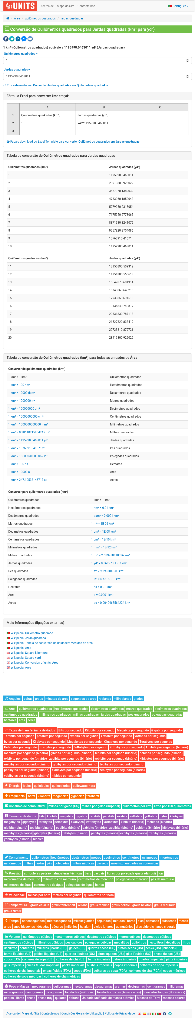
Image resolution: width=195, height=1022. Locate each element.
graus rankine (99, 905)
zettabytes (93, 822)
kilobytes (176, 816)
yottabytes (110, 822)
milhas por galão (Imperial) (101, 806)
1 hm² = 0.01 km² (102, 508)
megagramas (41, 986)
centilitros (27, 948)
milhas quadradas (86, 714)
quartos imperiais (151, 959)
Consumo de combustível (25, 806)
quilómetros (40, 858)
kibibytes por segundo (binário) (162, 759)
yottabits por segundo (150, 736)
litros (186, 942)
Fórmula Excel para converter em (38, 96)
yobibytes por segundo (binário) (26, 776)
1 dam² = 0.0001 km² (105, 515)
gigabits (81, 816)
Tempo (12, 921)
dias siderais (145, 927)
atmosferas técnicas (67, 873)
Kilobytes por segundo (49, 742)
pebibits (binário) (68, 828)
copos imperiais (126, 965)
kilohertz (44, 796)
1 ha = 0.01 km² (101, 587)
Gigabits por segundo (166, 730)
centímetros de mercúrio (95, 879)
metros (96, 858)
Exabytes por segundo (55, 747)
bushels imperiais (99, 965)
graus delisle (121, 905)
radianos (105, 699)
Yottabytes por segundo (126, 747)
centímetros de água (48, 885)
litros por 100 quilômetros (172, 806)
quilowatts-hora (84, 786)
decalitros (173, 942)
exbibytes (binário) (133, 833)
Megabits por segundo (133, 730)
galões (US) (77, 948)
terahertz (92, 796)
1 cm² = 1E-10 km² (103, 539)
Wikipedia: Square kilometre (29, 652)
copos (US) (12, 959)
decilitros (10, 948)
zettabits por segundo (116, 736)
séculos (57, 927)
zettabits (136, 816)
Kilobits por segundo (99, 730)
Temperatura (16, 905)
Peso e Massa (17, 986)
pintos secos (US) (130, 948)
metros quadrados (139, 709)
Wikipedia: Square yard (26, 657)
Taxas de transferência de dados (30, 730)
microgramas (13, 992)
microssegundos (59, 921)
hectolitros (156, 942)
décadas (43, 927)
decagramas (103, 986)
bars (88, 873)
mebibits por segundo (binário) (26, 753)
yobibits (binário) (148, 828)
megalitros (121, 942)
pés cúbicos (73, 942)
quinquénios (124, 927)
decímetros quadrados (171, 709)
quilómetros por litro (137, 806)
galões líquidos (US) (48, 954)
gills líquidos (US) (138, 954)
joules (27, 786)
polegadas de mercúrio (132, 879)
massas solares (174, 998)
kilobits (52, 816)
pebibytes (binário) (104, 833)
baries (99, 885)
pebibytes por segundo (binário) (26, 770)
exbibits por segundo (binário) (25, 759)
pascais (99, 873)
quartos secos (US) (101, 948)
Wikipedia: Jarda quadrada (28, 638)
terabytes (45, 822)
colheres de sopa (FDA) (110, 971)
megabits (66, 816)
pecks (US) (153, 948)
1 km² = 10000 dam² (21, 392)
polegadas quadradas (167, 714)
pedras (9, 998)
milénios (71, 927)
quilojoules (41, 786)
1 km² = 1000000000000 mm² (28, 424)
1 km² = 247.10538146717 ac (27, 479)
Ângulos (13, 699)
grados (138, 699)
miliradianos (122, 699)
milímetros (149, 858)
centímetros (131, 858)
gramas (120, 986)
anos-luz (116, 863)
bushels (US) (172, 948)
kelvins (82, 905)
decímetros (112, 858)
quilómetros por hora (99, 895)
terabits (95, 816)
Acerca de (47, 6)
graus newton (142, 905)
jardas (40, 863)
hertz (31, 796)
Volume (12, 937)
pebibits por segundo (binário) (161, 753)
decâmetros (80, 858)
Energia (12, 786)
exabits (122, 816)
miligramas (176, 986)
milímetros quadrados (55, 714)
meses (183, 921)
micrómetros (169, 858)
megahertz (60, 796)
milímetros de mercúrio (59, 879)
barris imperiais (99, 959)
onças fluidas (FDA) (57, 971)
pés (49, 863)
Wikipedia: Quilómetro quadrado (32, 633)
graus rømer (13, 911)
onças (31, 998)
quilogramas (62, 986)
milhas (28, 863)
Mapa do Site (65, 6)
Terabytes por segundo (155, 742)
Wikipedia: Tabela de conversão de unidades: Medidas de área (52, 643)
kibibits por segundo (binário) (167, 747)
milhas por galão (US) (63, 806)
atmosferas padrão (37, 873)
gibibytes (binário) (47, 833)
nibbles (38, 839)
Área (17, 18)
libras (20, 998)
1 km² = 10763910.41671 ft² (27, 448)
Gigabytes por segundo (120, 742)
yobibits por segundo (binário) (116, 759)
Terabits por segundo (19, 736)
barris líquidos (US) (18, 954)
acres (31, 720)
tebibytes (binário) (76, 833)
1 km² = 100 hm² (19, 385)
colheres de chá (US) (71, 959)
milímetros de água (18, 885)
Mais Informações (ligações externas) (35, 623)
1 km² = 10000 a (19, 472)
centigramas (156, 986)
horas (131, 921)
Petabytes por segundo (20, 747)
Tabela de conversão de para (61, 156)
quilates (60, 998)
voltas (28, 699)
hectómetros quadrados (71, 709)
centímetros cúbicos (18, 942)
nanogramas (34, 992)
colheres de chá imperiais (22, 971)
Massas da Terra (149, 998)
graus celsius (39, 905)
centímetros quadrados (20, 714)
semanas (152, 921)
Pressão (13, 873)
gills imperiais (14, 965)
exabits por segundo (83, 736)
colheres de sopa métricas (23, 976)
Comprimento (16, 858)
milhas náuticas (83, 863)
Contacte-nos (86, 6)
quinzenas (169, 921)
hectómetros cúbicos (69, 937)
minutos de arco (56, 699)
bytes (163, 816)
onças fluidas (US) (167, 954)
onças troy (45, 998)
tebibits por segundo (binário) (116, 753)
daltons (74, 998)
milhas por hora (39, 895)
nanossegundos (33, 921)
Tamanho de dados (20, 816)
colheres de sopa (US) (38, 959)
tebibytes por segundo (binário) (122, 764)
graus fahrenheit (63, 905)
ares (22, 720)
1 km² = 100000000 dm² (24, 408)
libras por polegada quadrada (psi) (131, 873)
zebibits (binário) (121, 828)
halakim (85, 927)
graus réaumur (164, 905)
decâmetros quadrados (107, 709)
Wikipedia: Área (21, 648)
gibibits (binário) (15, 828)
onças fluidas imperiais (42, 965)
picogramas (54, 992)
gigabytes (29, 822)
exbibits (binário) (95, 828)
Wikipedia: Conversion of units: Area (34, 662)
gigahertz (77, 796)
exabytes (77, 822)
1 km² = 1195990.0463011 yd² (28, 440)
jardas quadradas (71, 18)
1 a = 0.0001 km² (102, 595)
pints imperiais (176, 959)
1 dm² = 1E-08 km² (103, 531)
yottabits (151, 816)
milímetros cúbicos (49, 942)
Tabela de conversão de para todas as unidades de (72, 358)
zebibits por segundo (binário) (70, 759)
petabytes (61, 822)
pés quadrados (138, 714)
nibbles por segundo (66, 776)
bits (42, 816)
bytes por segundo (17, 742)
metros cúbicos (130, 937)
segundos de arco (83, 699)
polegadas (61, 863)
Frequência (15, 796)
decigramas (136, 986)
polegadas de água (79, 885)
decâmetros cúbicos (101, 937)
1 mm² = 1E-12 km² (104, 547)
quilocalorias (61, 786)
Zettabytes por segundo (90, 747)
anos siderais (165, 927)
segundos (104, 921)
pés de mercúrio (162, 879)
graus (39, 699)
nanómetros (12, 863)
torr (160, 873)
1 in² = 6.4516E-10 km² (106, 579)
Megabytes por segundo (84, 742)
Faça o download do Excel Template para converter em (73, 141)
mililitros (42, 948)
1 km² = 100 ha (18, 464)
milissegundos (83, 921)
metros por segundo (67, 895)
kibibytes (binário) (175, 828)
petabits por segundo (52, 736)
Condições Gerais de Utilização (81, 1013)
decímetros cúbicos (157, 937)
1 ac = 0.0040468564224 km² (110, 602)
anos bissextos (24, 927)
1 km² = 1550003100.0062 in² (27, 456)
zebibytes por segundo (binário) (122, 770)
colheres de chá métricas (62, 976)
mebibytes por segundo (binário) (27, 764)
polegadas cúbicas (98, 942)
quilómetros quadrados (40, 18)
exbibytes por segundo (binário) (74, 770)
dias (141, 921)
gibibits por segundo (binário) (71, 753)
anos (7, 927)
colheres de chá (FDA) (145, 971)
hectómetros (60, 858)
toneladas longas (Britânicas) (164, 992)
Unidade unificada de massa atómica (108, 998)
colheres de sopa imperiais (159, 965)
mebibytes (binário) (18, 833)
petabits (109, 816)
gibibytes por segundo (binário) (75, 764)
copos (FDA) (82, 971)
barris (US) (59, 948)
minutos (119, 921)
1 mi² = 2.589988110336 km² (110, 555)
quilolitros (139, 942)
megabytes (12, 822)
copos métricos (174, 971)
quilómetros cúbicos (37, 937)
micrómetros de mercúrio (22, 879)
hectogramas (83, 986)
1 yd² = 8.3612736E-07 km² (109, 563)
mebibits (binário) (159, 822)
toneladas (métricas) (80, 992)
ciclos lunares (103, 927)
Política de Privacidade (120, 1013)
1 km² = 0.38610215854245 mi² (29, 432)
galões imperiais (124, 959)
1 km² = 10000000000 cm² (25, 416)
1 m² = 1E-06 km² (102, 523)
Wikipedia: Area (21, 667)
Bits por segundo (70, 730)
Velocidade (15, 895)
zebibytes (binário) (162, 833)
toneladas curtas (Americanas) (119, 992)
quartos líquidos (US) (80, 954)
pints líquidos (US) (111, 954)
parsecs (102, 863)
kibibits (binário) (132, 822)
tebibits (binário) (42, 828)
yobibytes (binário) (17, 839)
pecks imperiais (73, 965)
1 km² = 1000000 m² (21, 400)
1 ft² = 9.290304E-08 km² (107, 571)
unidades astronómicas (142, 863)
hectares (10, 720)
